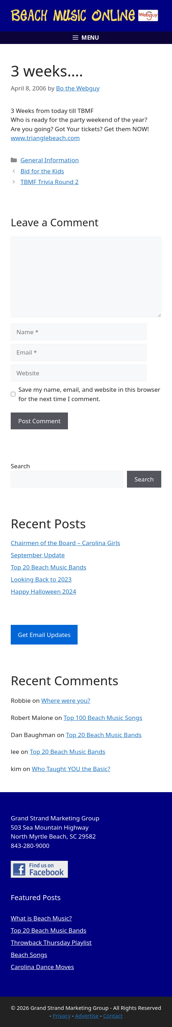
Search (20, 466)
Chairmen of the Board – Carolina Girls (65, 543)
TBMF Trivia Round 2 (49, 182)
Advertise (87, 1015)
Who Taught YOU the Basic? (71, 769)
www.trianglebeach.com (45, 138)
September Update (38, 555)
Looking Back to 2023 (41, 579)
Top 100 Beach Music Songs (103, 718)
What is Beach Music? (41, 918)
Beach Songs (29, 955)
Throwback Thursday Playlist (51, 942)
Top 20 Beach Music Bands (48, 567)
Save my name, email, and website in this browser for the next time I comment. (90, 394)
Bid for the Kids (42, 171)
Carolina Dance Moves (42, 967)
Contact (112, 1015)
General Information (49, 160)
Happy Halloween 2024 (43, 591)
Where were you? (65, 700)
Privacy (61, 1015)
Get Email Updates (44, 635)
